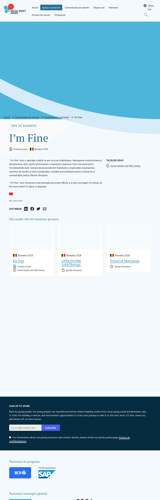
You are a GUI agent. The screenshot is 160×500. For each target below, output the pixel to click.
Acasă (35, 7)
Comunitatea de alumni (77, 7)
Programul (60, 14)
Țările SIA (151, 7)
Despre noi (98, 7)
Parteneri (113, 7)
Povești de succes (41, 14)
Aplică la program (51, 7)
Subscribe (50, 427)
